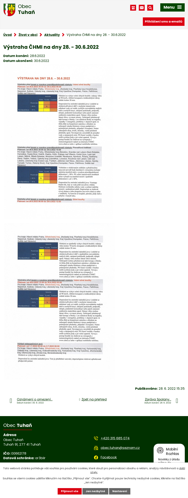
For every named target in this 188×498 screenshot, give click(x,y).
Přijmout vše (69, 491)
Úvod (7, 35)
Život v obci (28, 35)
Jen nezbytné (95, 491)
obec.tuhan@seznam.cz (120, 447)
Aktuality (52, 35)
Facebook (109, 457)
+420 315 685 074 (115, 438)
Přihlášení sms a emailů (163, 21)
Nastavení (119, 491)
